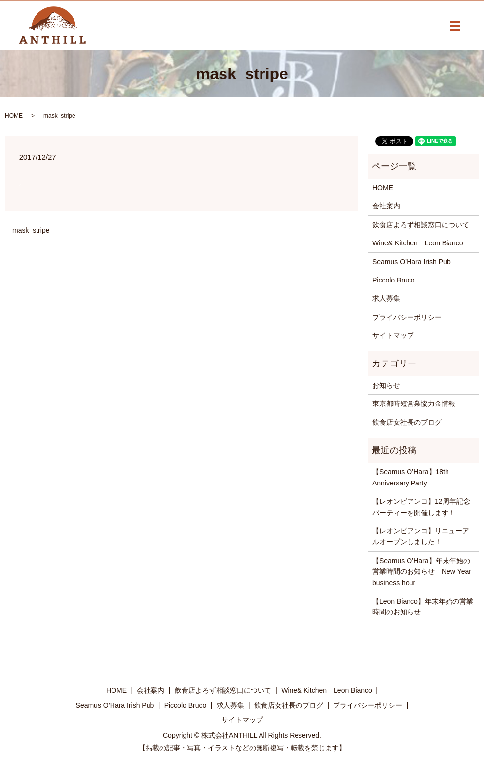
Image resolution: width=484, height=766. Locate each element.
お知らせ (386, 385)
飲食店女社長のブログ (407, 422)
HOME (14, 115)
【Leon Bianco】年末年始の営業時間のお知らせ (422, 606)
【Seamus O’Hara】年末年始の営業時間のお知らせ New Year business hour (421, 572)
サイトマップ (393, 335)
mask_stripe (30, 230)
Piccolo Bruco (393, 280)
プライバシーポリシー (407, 317)
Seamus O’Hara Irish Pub (411, 262)
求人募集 (386, 298)
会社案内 (386, 206)
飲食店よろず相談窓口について (420, 225)
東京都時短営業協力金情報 (413, 403)
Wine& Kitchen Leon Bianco (417, 243)
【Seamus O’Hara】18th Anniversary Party (410, 477)
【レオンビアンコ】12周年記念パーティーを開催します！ (421, 506)
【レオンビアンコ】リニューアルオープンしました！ (420, 536)
